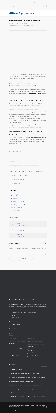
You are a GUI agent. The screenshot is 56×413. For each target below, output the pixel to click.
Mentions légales (13, 410)
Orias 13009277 (14, 8)
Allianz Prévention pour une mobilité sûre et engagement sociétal (25, 389)
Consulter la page (21, 236)
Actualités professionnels (17, 171)
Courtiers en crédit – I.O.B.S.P (16, 369)
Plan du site (28, 410)
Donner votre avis (16, 210)
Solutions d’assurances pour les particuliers (23, 200)
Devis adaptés (20, 308)
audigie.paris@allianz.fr (17, 6)
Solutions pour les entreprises (18, 175)
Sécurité (21, 410)
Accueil (11, 23)
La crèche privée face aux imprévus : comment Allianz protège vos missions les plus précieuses (28, 377)
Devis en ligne (15, 194)
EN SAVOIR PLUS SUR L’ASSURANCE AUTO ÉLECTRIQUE (22, 147)
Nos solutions (40, 171)
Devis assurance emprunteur (19, 198)
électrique (17, 139)
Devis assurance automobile (19, 204)
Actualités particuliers (22, 23)
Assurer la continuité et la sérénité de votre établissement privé (25, 385)
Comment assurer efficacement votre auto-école (21, 381)
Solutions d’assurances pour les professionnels (23, 203)
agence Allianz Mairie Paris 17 (19, 304)
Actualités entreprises (16, 167)
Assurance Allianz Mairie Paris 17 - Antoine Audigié (23, 2)
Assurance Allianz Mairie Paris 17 (17, 396)
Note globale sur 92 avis (19, 328)
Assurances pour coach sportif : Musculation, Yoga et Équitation (25, 373)
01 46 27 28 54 (14, 4)
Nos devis (30, 171)
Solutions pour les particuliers (19, 179)
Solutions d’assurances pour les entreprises (23, 197)
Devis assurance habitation (19, 201)
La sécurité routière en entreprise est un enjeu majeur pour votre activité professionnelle (28, 393)
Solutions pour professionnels (19, 183)
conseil (27, 306)
